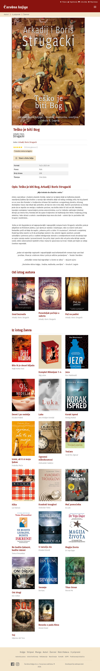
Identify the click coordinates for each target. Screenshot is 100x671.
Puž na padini (72, 314)
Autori (6, 14)
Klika (14, 504)
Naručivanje (53, 657)
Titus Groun (71, 587)
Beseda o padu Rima (49, 625)
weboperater (79, 664)
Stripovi (30, 652)
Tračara (69, 451)
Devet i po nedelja (21, 414)
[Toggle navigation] (95, 7)
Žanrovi (26, 14)
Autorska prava (21, 657)
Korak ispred (71, 414)
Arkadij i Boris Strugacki (27, 142)
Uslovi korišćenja (32, 657)
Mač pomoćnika (73, 504)
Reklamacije (44, 657)
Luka (41, 414)
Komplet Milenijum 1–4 (50, 372)
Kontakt (60, 657)
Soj (13, 635)
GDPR (67, 657)
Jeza (67, 372)
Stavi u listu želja (24, 158)
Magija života (72, 547)
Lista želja (82, 2)
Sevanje (42, 587)
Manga (38, 652)
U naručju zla (45, 547)
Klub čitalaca (63, 652)
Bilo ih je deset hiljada (23, 365)
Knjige (22, 652)
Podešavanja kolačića (77, 657)
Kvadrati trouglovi (48, 504)
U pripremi (16, 14)
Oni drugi (16, 592)
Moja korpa (93, 2)
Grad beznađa (19, 314)
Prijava (63, 2)
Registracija (72, 2)
